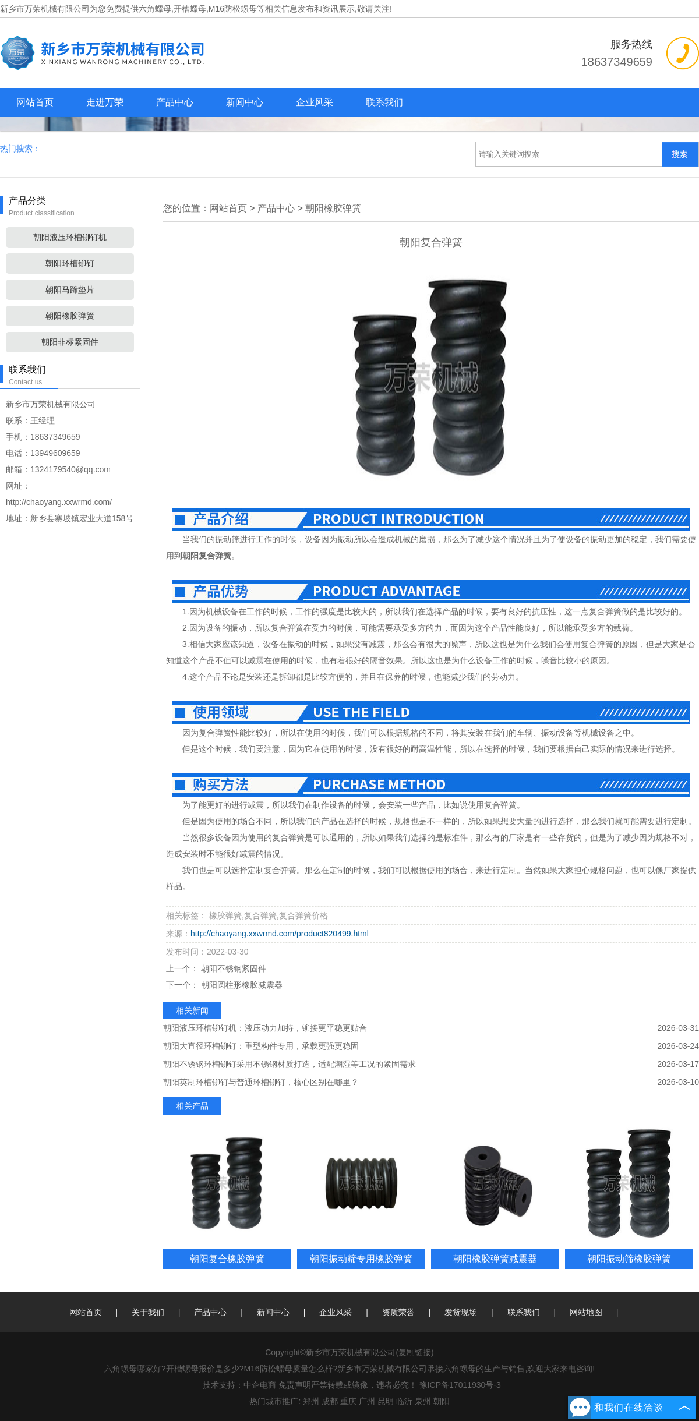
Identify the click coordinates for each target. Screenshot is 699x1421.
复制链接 (414, 1352)
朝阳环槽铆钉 (69, 263)
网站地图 (586, 1312)
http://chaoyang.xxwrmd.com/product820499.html (279, 933)
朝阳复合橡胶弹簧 (227, 1258)
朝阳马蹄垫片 (69, 289)
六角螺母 (155, 8)
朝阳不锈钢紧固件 (232, 968)
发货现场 (460, 1312)
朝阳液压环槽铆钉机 (70, 237)
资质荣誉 (398, 1312)
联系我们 (384, 102)
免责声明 (294, 1385)
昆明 (385, 1401)
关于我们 (148, 1312)
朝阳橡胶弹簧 (69, 315)
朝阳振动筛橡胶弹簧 (629, 1258)
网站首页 (35, 102)
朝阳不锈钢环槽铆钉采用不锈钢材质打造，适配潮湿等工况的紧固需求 (289, 1064)
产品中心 (174, 102)
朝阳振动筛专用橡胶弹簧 (361, 1258)
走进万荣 (104, 102)
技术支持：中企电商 (239, 1385)
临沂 (404, 1401)
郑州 (311, 1401)
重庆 (348, 1401)
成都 (330, 1401)
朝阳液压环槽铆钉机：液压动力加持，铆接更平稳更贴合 (265, 1028)
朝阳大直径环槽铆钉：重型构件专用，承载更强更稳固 (261, 1046)
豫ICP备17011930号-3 (460, 1385)
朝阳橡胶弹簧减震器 (495, 1258)
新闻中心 (244, 102)
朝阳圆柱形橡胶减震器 (241, 984)
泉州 (423, 1401)
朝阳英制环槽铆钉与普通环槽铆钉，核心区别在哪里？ (261, 1082)
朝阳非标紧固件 (69, 342)
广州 (367, 1401)
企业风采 (314, 102)
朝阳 (441, 1401)
